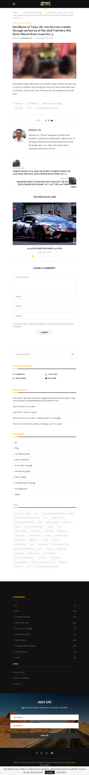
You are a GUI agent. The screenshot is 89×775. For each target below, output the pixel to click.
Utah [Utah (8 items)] (29, 573)
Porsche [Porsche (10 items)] (50, 554)
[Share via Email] (52, 120)
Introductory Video (23, 471)
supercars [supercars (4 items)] (64, 568)
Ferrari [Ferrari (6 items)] (51, 532)
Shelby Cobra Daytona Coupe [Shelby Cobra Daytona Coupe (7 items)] (43, 568)
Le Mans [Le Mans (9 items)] (49, 541)
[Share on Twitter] (49, 120)
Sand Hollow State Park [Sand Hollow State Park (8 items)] (24, 563)
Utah (29, 108)
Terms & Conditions (21, 684)
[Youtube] (60, 378)
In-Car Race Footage (23, 465)
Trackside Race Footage (32, 12)
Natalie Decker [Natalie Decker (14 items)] (20, 550)
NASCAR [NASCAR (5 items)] (56, 545)
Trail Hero (18, 108)
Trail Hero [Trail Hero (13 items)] (18, 573)
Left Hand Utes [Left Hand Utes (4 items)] (35, 541)
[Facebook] (28, 374)
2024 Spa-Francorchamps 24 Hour (44, 249)
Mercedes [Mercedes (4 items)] (33, 545)
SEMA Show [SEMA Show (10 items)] (56, 563)
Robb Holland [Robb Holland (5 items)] (34, 559)
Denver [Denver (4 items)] (17, 532)
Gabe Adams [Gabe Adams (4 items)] (35, 536)
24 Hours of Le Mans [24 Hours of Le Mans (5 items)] (22, 513)
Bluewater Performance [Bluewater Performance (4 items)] (24, 527)
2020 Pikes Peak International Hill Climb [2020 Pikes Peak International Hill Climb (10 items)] (30, 518)
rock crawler (32, 104)
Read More (61, 772)
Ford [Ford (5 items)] (60, 532)
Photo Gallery (20, 477)
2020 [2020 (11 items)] (36, 513)
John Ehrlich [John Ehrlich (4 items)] (63, 536)
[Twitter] (60, 374)
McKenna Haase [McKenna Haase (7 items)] (62, 541)
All (16, 442)
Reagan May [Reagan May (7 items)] (19, 559)
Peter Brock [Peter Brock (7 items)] (44, 550)
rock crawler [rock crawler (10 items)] (49, 559)
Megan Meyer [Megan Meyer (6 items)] (19, 545)
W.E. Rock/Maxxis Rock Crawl (47, 108)
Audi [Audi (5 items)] (46, 523)
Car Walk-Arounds (22, 454)
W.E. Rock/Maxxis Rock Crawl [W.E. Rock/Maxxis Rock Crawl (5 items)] (47, 573)
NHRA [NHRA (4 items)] (33, 550)
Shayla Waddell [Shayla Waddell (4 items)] (20, 568)
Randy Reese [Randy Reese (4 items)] (63, 554)
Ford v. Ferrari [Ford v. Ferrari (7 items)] (20, 536)
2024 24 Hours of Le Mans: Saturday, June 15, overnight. (37, 418)
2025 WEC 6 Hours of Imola (25, 412)
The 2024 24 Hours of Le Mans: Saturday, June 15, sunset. (38, 424)
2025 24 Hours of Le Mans (24, 406)
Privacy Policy (18, 678)
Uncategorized (21, 488)
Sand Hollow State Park (52, 104)
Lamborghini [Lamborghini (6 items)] (19, 541)
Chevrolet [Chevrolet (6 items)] (68, 527)
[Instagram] (28, 378)
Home (15, 12)
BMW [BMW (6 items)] (40, 527)
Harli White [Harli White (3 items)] (49, 536)
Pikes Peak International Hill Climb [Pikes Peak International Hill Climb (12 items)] (28, 554)
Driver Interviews (22, 459)
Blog (17, 448)
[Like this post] (40, 120)
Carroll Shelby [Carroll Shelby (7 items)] (53, 527)
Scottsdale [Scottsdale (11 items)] (43, 563)
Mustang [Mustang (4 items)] (45, 545)
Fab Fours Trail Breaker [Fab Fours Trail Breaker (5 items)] (34, 532)
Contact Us (17, 689)
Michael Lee (27, 38)
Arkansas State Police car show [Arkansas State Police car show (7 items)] (27, 523)
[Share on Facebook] (45, 120)
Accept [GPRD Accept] (50, 772)
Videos (17, 494)
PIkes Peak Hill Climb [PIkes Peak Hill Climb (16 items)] (62, 550)
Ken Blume (18, 104)
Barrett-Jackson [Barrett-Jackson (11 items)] (59, 523)
